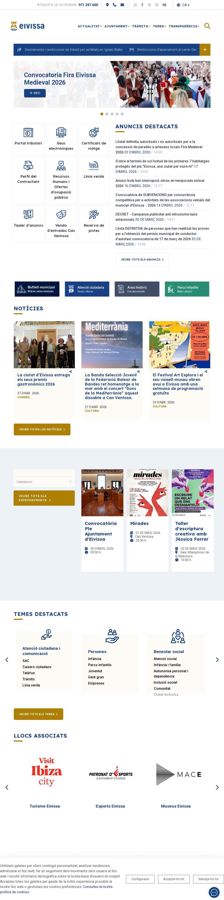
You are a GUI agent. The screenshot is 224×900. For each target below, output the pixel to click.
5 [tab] (122, 114)
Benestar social (169, 651)
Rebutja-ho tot (209, 879)
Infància (94, 659)
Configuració (140, 879)
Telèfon (29, 673)
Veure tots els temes (36, 714)
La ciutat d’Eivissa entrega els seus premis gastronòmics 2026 (43, 379)
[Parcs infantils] (187, 289)
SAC (26, 661)
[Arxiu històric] (137, 289)
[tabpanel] (112, 84)
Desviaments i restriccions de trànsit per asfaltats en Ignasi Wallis (73, 50)
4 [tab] (117, 114)
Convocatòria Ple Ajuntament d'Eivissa (101, 531)
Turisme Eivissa (45, 806)
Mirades (139, 523)
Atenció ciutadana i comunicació (41, 651)
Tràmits (29, 679)
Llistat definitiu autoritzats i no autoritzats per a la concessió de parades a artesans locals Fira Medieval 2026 (159, 147)
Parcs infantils (100, 665)
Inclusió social (165, 683)
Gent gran (96, 677)
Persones (97, 651)
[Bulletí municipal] (37, 289)
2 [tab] (106, 114)
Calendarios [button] (44, 482)
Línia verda (31, 685)
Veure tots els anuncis (140, 259)
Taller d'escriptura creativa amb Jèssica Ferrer (191, 531)
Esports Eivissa (110, 806)
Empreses (96, 683)
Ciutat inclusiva (166, 695)
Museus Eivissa (176, 806)
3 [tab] (112, 114)
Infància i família (167, 665)
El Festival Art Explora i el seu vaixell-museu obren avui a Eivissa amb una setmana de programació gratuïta (178, 384)
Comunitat (162, 689)
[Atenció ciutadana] (87, 289)
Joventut (95, 671)
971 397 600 (88, 5)
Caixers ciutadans (37, 667)
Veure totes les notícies (40, 429)
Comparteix (70, 371)
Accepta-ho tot (173, 879)
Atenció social (165, 659)
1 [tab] (101, 114)
